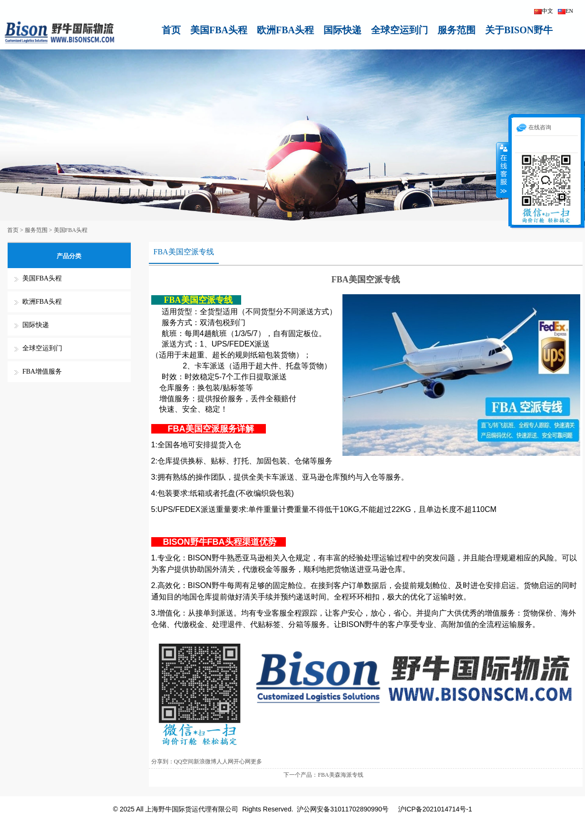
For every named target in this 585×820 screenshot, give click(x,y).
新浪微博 (205, 761)
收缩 (502, 170)
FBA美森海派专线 (340, 775)
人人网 (225, 761)
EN (565, 11)
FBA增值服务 (42, 371)
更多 (256, 761)
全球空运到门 (399, 30)
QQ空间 (184, 761)
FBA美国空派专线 (184, 252)
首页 (171, 30)
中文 (543, 11)
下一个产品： (300, 775)
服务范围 (457, 30)
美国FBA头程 (218, 30)
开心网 (242, 761)
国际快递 (342, 30)
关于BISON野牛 (519, 30)
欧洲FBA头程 (285, 30)
